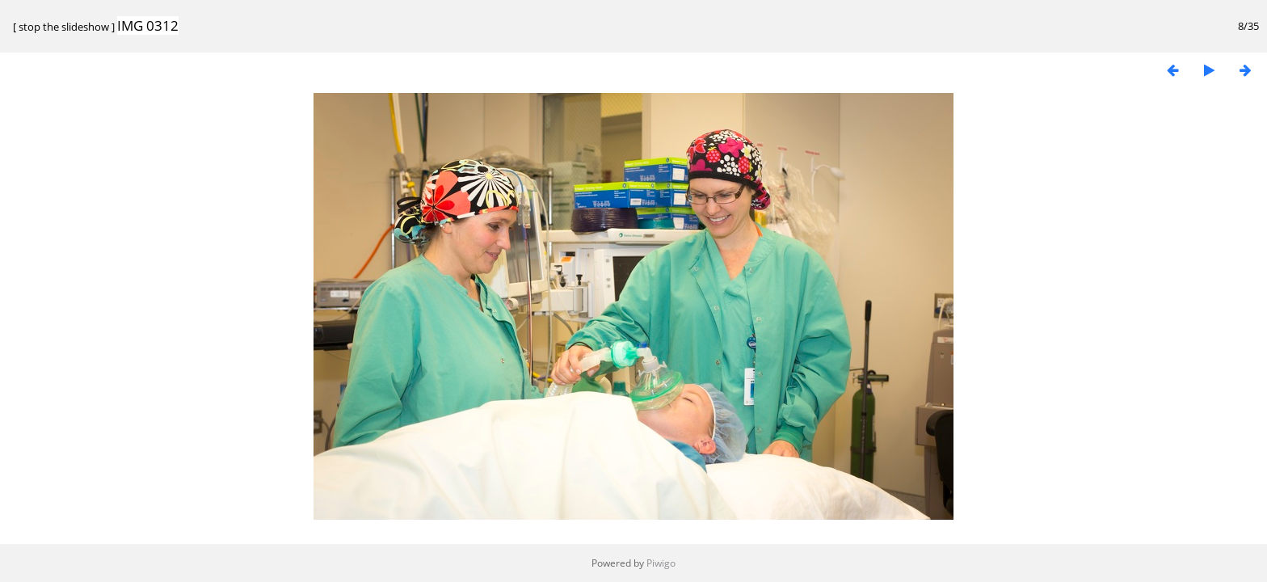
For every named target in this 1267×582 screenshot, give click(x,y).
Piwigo (661, 563)
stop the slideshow (64, 26)
